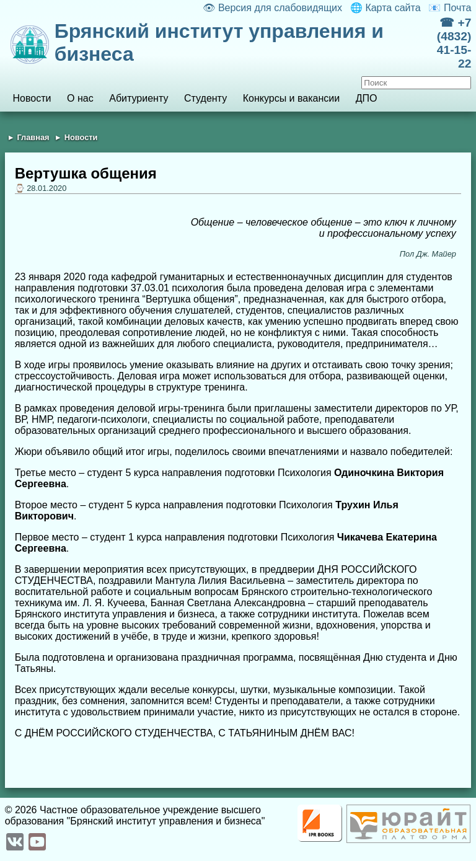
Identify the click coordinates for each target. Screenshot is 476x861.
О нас (80, 98)
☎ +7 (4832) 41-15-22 (454, 43)
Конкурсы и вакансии (291, 98)
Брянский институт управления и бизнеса (219, 42)
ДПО (366, 98)
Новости (31, 98)
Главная (33, 137)
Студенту (205, 98)
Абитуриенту (138, 98)
